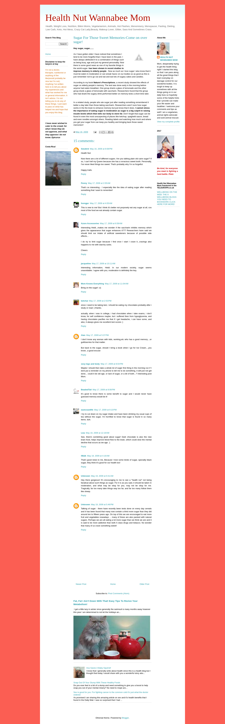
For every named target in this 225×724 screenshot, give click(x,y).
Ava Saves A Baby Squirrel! (98, 668)
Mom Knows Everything (92, 283)
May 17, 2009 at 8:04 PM (112, 364)
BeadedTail (86, 389)
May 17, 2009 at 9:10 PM (105, 410)
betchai (84, 301)
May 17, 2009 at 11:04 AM (116, 283)
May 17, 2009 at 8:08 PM (103, 389)
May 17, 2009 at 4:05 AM (101, 203)
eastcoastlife (87, 410)
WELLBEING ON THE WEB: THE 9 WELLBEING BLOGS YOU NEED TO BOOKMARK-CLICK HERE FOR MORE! (167, 198)
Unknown (85, 476)
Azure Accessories (90, 223)
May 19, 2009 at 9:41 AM (102, 476)
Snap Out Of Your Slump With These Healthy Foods (96, 682)
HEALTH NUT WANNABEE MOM (169, 58)
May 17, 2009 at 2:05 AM (99, 183)
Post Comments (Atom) (118, 593)
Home (113, 584)
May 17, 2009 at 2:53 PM (100, 301)
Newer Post (81, 584)
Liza (83, 433)
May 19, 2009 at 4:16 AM (98, 456)
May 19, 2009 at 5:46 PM (102, 504)
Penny (84, 183)
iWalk (83, 456)
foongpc (85, 203)
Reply (83, 174)
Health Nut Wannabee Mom (97, 17)
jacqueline (86, 263)
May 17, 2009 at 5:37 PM (97, 335)
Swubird (85, 149)
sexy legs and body (90, 364)
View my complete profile (168, 121)
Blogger (125, 718)
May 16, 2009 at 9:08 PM (101, 149)
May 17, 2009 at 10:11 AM (103, 263)
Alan (83, 335)
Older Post (144, 584)
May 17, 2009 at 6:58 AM (111, 223)
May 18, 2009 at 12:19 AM (97, 433)
